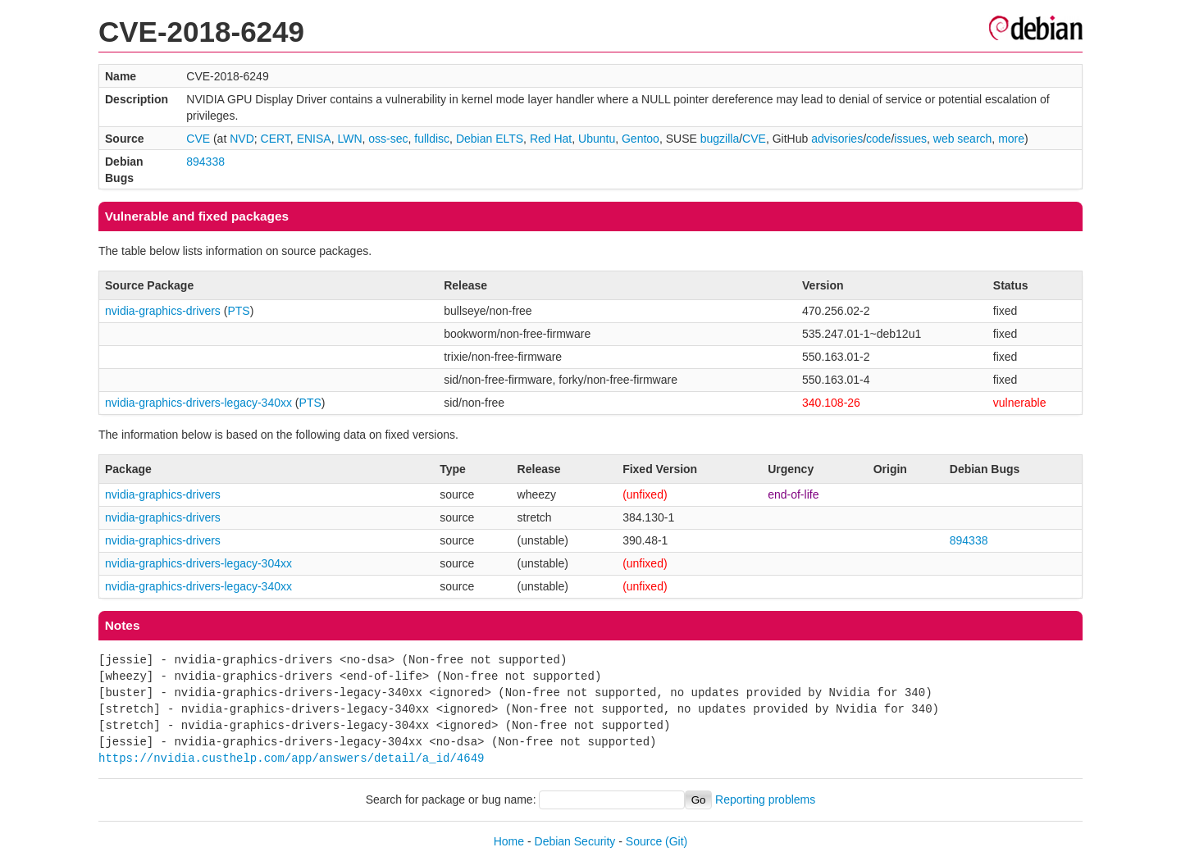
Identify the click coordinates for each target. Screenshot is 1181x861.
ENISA (314, 138)
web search (962, 138)
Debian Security (575, 841)
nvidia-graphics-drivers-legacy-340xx (198, 402)
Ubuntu (596, 138)
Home (509, 841)
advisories (837, 138)
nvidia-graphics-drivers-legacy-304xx (198, 563)
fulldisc (431, 138)
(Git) (676, 841)
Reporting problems (765, 799)
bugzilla (719, 138)
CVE (198, 138)
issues (910, 138)
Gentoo (640, 138)
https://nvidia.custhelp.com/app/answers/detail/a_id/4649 (291, 758)
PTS (238, 310)
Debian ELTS (489, 138)
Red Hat (551, 138)
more (1011, 138)
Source (644, 841)
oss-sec (388, 138)
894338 (205, 161)
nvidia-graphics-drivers (163, 310)
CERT (275, 138)
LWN (349, 138)
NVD (242, 138)
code (878, 138)
